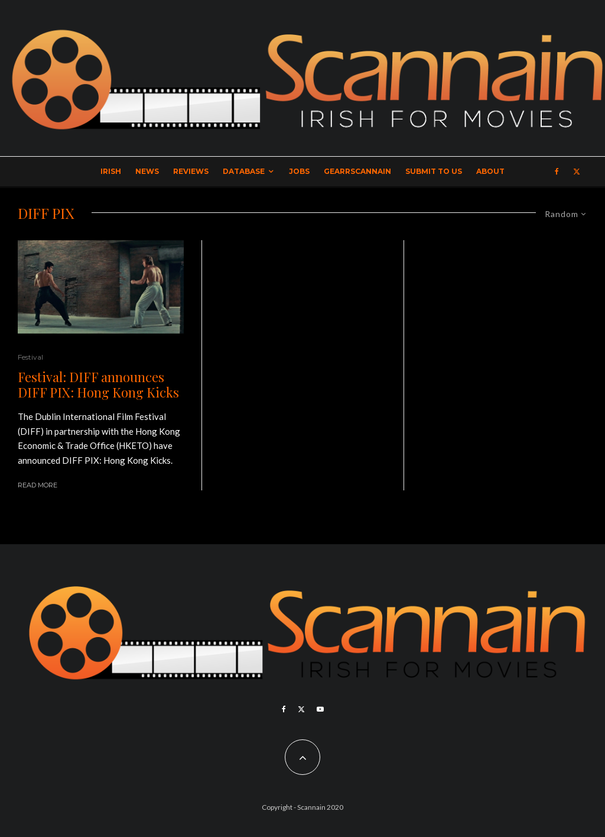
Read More (37, 485)
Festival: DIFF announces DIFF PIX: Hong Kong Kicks (98, 384)
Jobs (299, 171)
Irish (110, 171)
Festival (30, 357)
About (490, 171)
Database (244, 171)
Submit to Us (433, 171)
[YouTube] (320, 709)
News (147, 171)
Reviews (191, 171)
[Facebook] (557, 171)
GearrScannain (357, 171)
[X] (576, 171)
